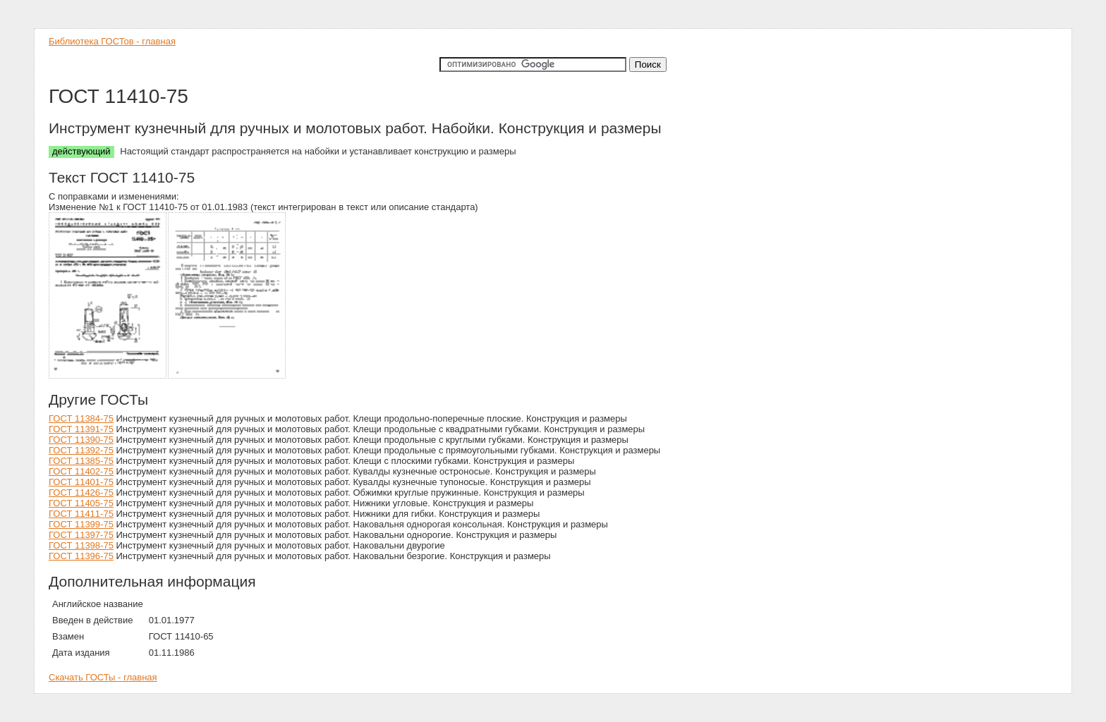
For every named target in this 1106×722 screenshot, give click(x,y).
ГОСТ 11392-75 (81, 450)
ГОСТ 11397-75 (81, 535)
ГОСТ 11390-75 (81, 439)
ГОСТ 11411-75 (81, 513)
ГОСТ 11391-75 (81, 429)
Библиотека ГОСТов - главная (112, 41)
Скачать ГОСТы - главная (103, 677)
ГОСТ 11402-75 (81, 471)
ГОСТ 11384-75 (81, 418)
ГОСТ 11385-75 (81, 460)
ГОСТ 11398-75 (81, 545)
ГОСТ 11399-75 (81, 524)
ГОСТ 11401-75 (81, 482)
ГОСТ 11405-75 (81, 503)
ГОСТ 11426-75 (81, 492)
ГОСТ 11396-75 (81, 556)
